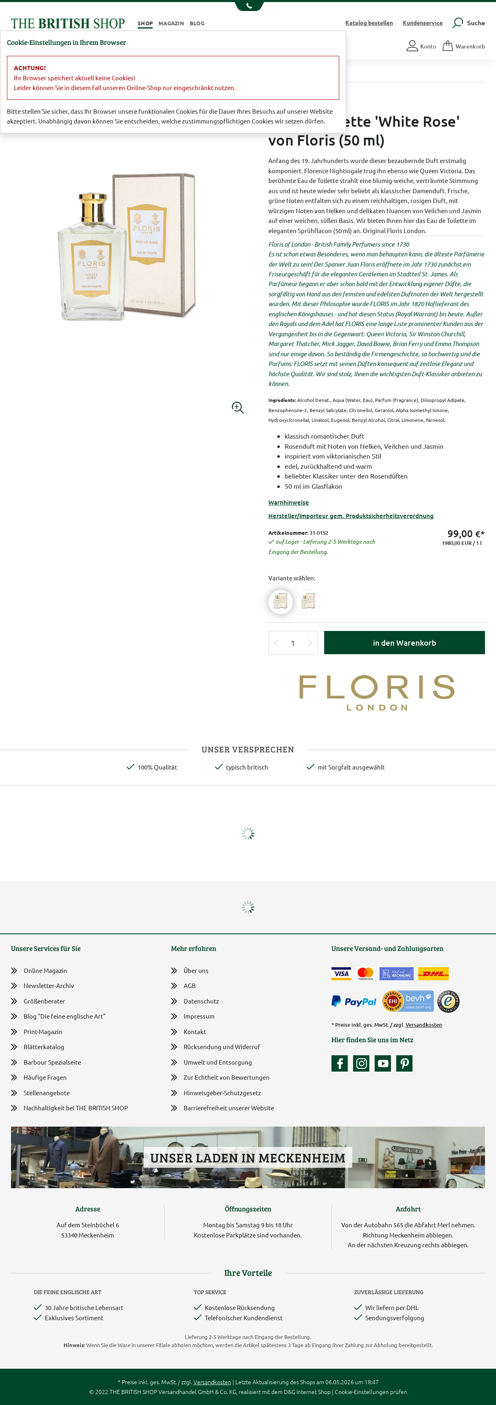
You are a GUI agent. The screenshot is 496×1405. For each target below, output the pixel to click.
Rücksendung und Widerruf (215, 1047)
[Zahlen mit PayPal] (355, 1001)
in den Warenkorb (404, 642)
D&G (289, 1391)
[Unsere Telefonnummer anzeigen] (248, 6)
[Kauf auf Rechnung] (397, 973)
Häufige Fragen (39, 1077)
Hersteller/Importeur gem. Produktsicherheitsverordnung (351, 516)
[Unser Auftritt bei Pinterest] (404, 1063)
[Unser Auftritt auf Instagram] (363, 1063)
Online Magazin (39, 971)
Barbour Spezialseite (46, 1062)
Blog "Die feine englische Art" (58, 1016)
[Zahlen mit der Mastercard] (365, 973)
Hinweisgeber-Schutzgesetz (216, 1093)
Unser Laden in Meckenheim (247, 1157)
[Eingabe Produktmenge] (293, 643)
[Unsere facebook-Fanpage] (341, 1063)
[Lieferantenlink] (376, 691)
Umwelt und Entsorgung (211, 1063)
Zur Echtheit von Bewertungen (220, 1078)
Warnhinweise (288, 502)
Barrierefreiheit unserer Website (222, 1108)
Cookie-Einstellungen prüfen (371, 1391)
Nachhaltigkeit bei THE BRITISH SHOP (69, 1108)
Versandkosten (424, 1024)
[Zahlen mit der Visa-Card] (341, 973)
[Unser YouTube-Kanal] (385, 1063)
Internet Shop (313, 1391)
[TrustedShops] (448, 1001)
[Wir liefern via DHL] (433, 973)
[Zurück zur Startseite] (68, 22)
